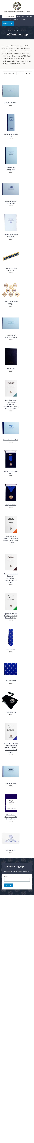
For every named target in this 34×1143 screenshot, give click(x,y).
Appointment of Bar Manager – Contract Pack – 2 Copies (10, 616)
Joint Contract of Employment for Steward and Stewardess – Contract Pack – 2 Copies (10, 404)
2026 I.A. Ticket (11, 850)
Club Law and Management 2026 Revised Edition (11, 817)
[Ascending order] (22, 73)
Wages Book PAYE (10, 103)
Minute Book (11, 369)
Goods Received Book (10, 440)
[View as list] (30, 73)
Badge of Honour (10, 505)
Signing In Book (11, 783)
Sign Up (8, 885)
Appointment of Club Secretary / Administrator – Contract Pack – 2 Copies (10, 578)
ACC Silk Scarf (11, 681)
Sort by (9, 73)
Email (6, 876)
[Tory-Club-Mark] (17, 2)
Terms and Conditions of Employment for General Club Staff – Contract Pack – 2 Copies (11, 748)
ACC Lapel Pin (11, 712)
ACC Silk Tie (11, 649)
